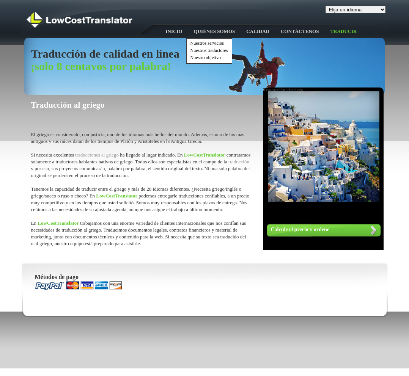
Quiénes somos (214, 31)
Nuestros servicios (207, 43)
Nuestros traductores (209, 50)
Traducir (343, 31)
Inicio (174, 31)
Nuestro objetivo (205, 57)
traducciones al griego (97, 155)
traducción (238, 161)
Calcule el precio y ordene (300, 229)
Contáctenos (300, 31)
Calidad (257, 31)
